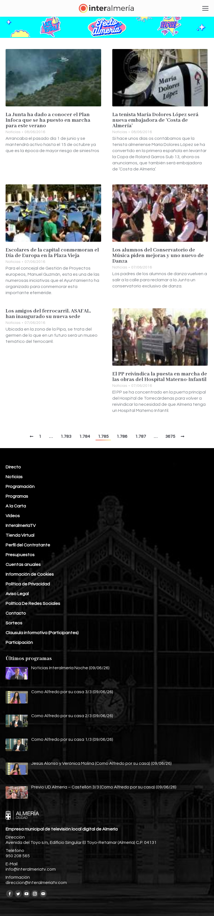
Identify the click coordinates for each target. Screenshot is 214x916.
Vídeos (13, 516)
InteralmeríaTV (21, 525)
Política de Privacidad (28, 584)
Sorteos (14, 623)
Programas (17, 496)
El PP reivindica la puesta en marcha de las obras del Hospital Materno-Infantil (159, 376)
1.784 (84, 436)
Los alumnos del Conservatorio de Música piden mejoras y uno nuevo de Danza (158, 255)
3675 (170, 436)
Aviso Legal (17, 594)
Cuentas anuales (23, 564)
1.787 (140, 436)
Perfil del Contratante (28, 545)
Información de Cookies (30, 574)
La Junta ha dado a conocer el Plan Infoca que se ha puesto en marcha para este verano (48, 120)
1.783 (65, 436)
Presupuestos (20, 555)
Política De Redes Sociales (33, 603)
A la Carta (16, 506)
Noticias (13, 132)
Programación (20, 486)
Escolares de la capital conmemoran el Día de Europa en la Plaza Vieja (52, 252)
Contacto (16, 613)
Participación (19, 642)
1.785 (103, 436)
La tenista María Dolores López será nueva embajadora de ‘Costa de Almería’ (155, 120)
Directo (13, 467)
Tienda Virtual (20, 535)
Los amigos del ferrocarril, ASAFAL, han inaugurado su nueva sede (48, 313)
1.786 (121, 436)
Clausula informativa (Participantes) (42, 633)
